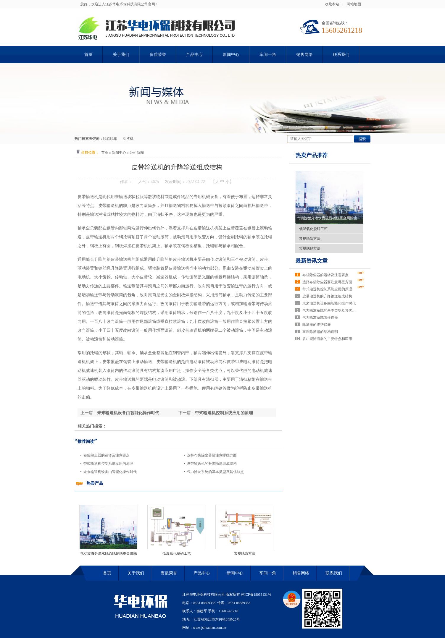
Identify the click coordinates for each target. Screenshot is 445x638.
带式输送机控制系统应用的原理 (224, 412)
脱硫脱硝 (110, 139)
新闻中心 (231, 54)
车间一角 (267, 54)
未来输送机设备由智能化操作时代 (128, 412)
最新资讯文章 (312, 261)
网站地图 (354, 4)
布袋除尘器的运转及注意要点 (106, 455)
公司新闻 (137, 152)
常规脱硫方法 (244, 553)
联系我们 (341, 54)
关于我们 (121, 54)
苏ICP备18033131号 (256, 594)
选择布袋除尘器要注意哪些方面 (212, 455)
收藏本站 (332, 4)
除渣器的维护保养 (316, 325)
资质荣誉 (157, 54)
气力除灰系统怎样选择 (320, 317)
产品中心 (194, 54)
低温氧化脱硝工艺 (176, 553)
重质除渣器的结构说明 (320, 332)
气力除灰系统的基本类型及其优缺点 (215, 472)
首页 (88, 54)
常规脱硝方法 (309, 248)
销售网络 (304, 54)
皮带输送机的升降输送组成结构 (212, 464)
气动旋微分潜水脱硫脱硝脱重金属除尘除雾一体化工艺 (339, 218)
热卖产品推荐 (312, 155)
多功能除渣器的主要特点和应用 (327, 339)
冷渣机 (128, 139)
